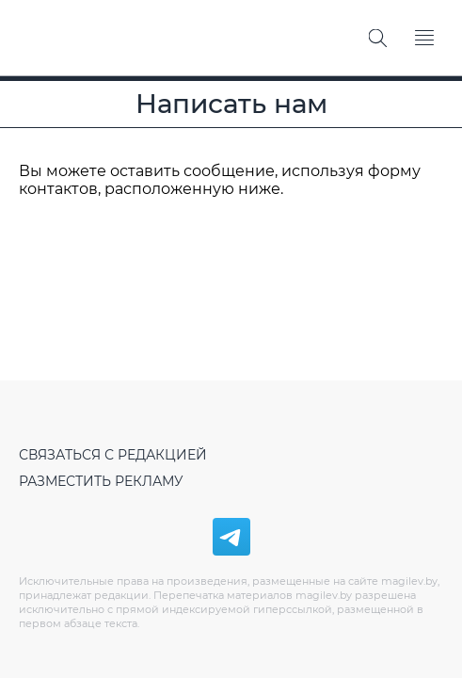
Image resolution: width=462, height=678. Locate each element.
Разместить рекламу (101, 481)
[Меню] (424, 38)
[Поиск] (377, 38)
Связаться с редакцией (113, 454)
